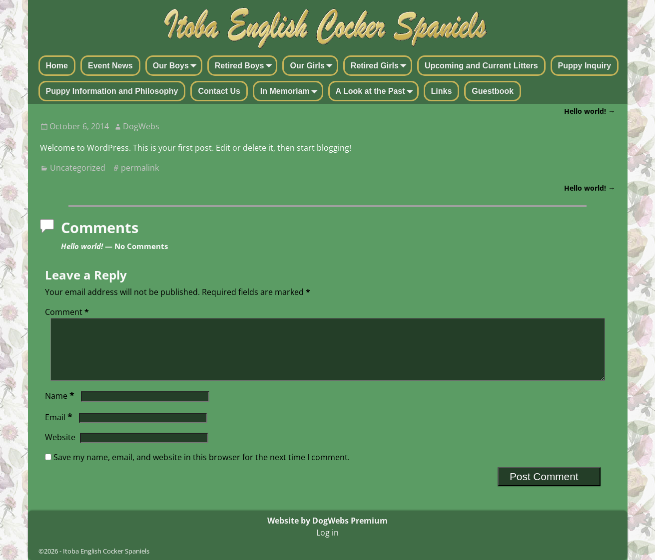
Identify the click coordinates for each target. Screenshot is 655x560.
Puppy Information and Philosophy (112, 91)
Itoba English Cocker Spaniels (106, 551)
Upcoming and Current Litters (481, 65)
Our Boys (177, 66)
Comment (68, 311)
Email (59, 429)
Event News (110, 65)
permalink (140, 167)
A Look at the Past (376, 91)
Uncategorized (77, 167)
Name (60, 407)
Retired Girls (381, 66)
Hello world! (589, 111)
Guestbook (493, 91)
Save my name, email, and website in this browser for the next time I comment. (201, 469)
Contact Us (219, 91)
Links (441, 91)
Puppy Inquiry (585, 65)
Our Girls (313, 66)
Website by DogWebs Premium (327, 520)
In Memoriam (291, 91)
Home (57, 65)
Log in (327, 532)
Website (60, 449)
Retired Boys (245, 66)
